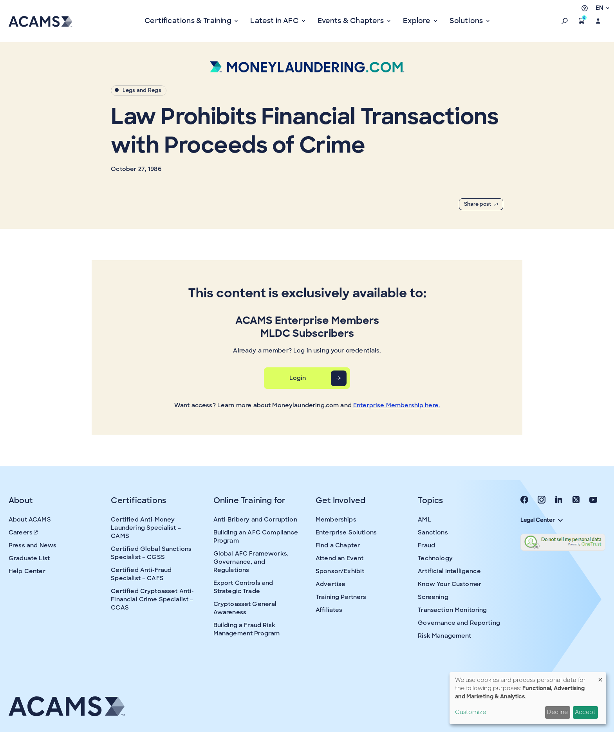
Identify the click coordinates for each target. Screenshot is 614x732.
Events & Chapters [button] (352, 20)
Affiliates (329, 610)
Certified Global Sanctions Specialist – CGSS (151, 553)
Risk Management (444, 636)
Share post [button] (481, 204)
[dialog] (528, 698)
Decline (557, 712)
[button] (565, 21)
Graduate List (29, 558)
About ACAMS (30, 519)
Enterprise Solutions (346, 532)
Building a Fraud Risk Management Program (246, 629)
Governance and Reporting (459, 623)
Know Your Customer (449, 584)
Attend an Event (339, 558)
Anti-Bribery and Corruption (255, 519)
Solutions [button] (467, 20)
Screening (433, 597)
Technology (435, 558)
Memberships (336, 519)
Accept (585, 712)
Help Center (27, 571)
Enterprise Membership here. (396, 405)
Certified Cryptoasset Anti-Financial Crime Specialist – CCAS (152, 599)
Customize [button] (470, 712)
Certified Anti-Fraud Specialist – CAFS (141, 574)
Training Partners (341, 597)
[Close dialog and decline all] (600, 677)
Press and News (32, 545)
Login (297, 378)
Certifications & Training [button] (188, 20)
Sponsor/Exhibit (340, 571)
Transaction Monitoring (452, 610)
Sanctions (433, 532)
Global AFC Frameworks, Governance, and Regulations (251, 562)
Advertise (330, 584)
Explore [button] (417, 20)
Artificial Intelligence (449, 571)
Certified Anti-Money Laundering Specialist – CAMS (146, 528)
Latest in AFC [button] (275, 20)
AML (424, 519)
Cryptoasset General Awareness (245, 608)
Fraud (426, 545)
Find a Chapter (338, 545)
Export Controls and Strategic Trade (243, 587)
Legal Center (541, 519)
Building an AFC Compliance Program (255, 537)
